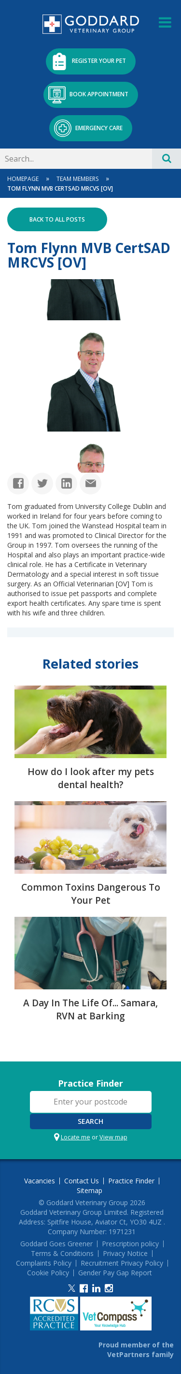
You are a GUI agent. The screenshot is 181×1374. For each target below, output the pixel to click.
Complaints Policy (43, 1263)
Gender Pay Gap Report (115, 1272)
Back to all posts (57, 219)
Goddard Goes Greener (56, 1243)
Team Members (77, 179)
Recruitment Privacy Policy (122, 1263)
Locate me (75, 1137)
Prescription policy (130, 1243)
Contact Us (81, 1181)
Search (90, 1121)
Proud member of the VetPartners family (136, 1349)
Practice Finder (90, 1083)
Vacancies (39, 1181)
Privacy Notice (125, 1253)
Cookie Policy (48, 1272)
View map (113, 1137)
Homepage (23, 179)
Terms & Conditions (62, 1253)
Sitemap (89, 1190)
